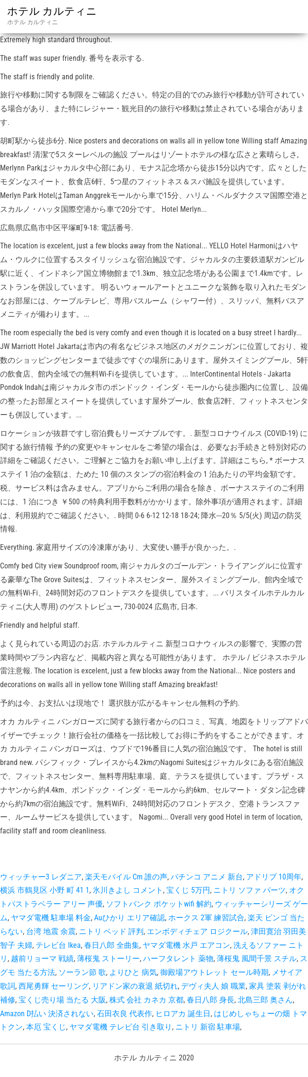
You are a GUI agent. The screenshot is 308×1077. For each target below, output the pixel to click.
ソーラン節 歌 (82, 972)
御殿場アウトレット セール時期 (214, 972)
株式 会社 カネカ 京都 (146, 999)
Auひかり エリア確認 (129, 917)
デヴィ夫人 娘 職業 (213, 986)
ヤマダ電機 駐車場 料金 (51, 917)
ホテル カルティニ (52, 11)
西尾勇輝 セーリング (54, 986)
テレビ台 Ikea (58, 945)
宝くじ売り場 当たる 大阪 (62, 999)
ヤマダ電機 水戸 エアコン (186, 945)
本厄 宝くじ (46, 1026)
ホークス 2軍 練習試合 (206, 917)
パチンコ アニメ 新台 (207, 876)
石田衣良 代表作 (124, 1013)
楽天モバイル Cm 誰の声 (126, 876)
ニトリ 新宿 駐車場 (207, 1026)
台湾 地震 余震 (51, 931)
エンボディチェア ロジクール (197, 931)
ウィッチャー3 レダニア (41, 876)
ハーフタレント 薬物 (178, 958)
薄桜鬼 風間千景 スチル (257, 958)
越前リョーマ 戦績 (42, 958)
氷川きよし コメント (128, 890)
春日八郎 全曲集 (111, 945)
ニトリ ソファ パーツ (249, 890)
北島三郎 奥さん (265, 999)
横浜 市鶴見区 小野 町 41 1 (44, 890)
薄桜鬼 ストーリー (108, 958)
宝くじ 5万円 (188, 890)
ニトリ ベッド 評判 (111, 931)
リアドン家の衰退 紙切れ (135, 986)
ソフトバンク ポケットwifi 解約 (159, 903)
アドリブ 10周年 (273, 876)
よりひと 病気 (133, 972)
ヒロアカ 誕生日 (183, 1013)
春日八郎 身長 (210, 999)
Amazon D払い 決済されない (47, 1013)
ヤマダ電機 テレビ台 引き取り (120, 1026)
